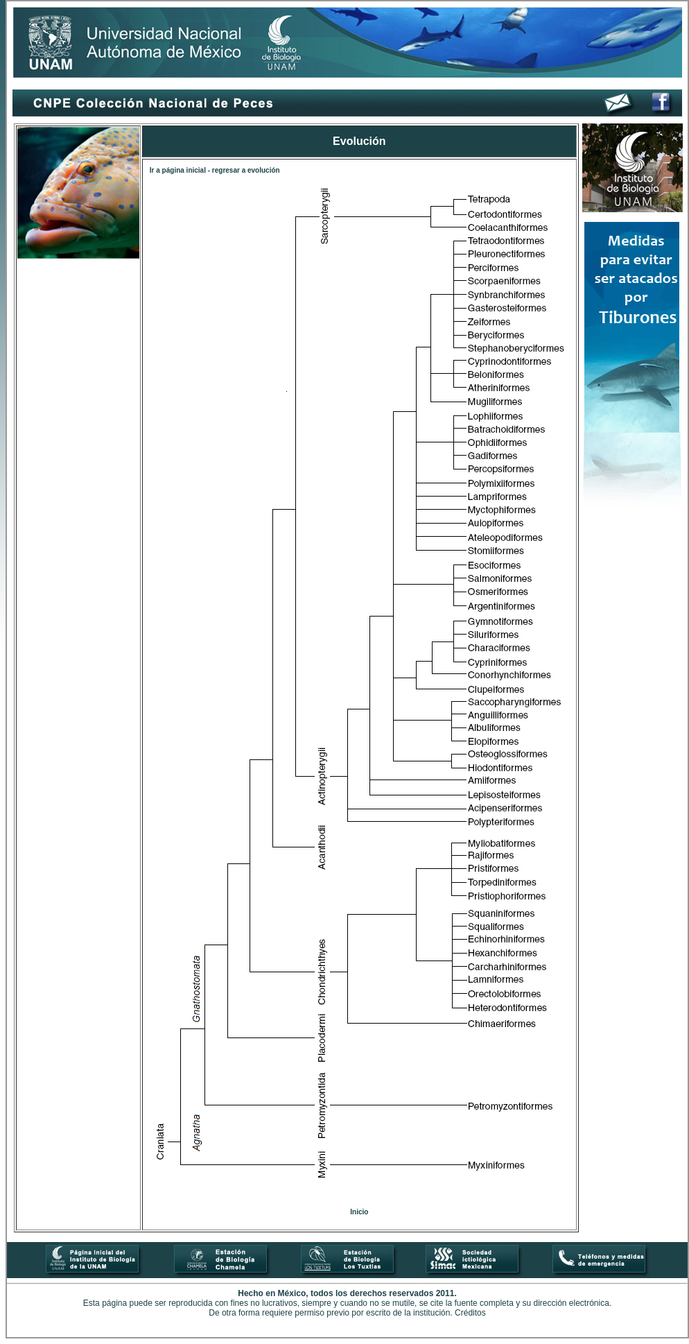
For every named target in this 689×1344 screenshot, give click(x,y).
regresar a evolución (246, 170)
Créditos (470, 1313)
